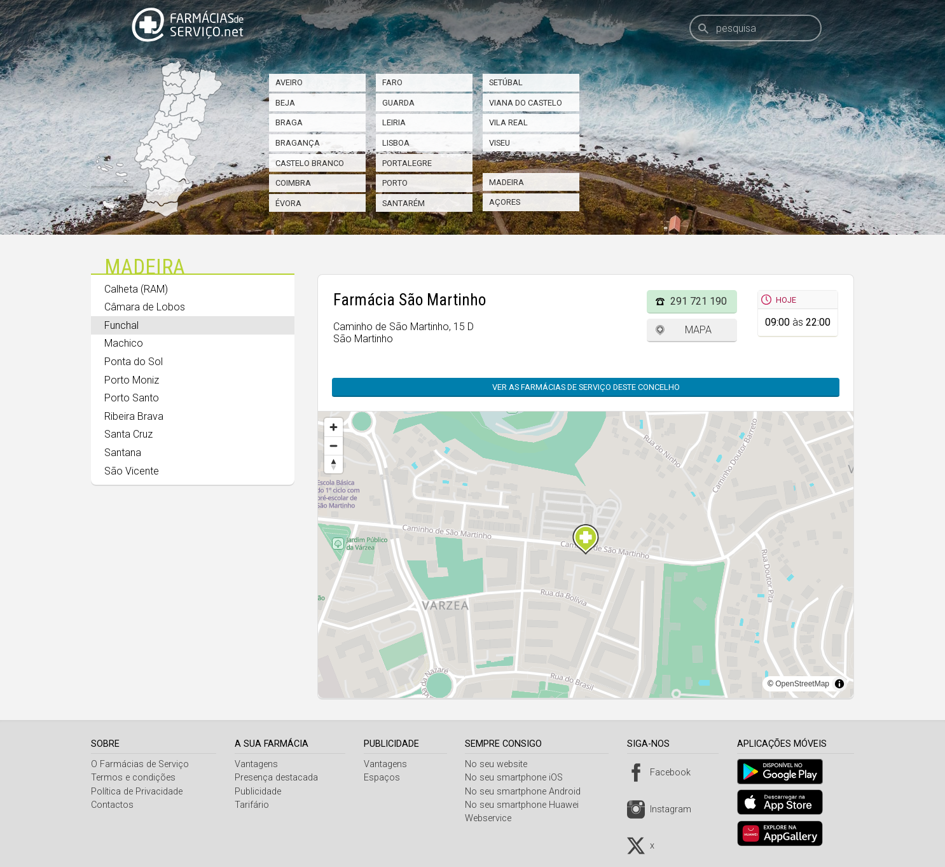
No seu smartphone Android (528, 791)
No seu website (501, 764)
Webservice (493, 818)
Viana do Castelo (525, 103)
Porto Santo (131, 398)
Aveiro (289, 82)
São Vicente (131, 471)
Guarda (398, 103)
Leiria (394, 122)
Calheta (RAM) (136, 289)
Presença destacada (278, 777)
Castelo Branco (309, 163)
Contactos (112, 805)
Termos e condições (133, 777)
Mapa (698, 330)
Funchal (121, 325)
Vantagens (258, 764)
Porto (395, 183)
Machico (123, 343)
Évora (288, 203)
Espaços (385, 777)
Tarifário (254, 805)
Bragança (297, 143)
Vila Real (508, 122)
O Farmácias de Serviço (140, 764)
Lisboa (396, 143)
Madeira (506, 182)
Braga (289, 122)
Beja (285, 103)
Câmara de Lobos (144, 307)
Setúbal (506, 82)
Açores (504, 202)
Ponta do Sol (133, 362)
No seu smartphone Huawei (527, 805)
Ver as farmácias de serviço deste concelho (586, 387)
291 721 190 (698, 301)
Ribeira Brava (133, 416)
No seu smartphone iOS (519, 777)
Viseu (499, 143)
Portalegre (407, 163)
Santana (122, 453)
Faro (392, 82)
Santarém (403, 203)
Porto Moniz (131, 380)
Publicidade (260, 791)
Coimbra (293, 183)
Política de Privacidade (137, 791)
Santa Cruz (128, 434)
